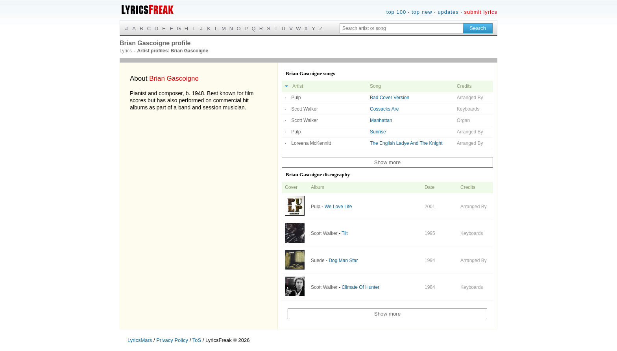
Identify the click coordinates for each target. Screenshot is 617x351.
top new (422, 12)
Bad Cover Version (389, 97)
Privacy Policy (172, 340)
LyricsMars (139, 340)
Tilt (345, 233)
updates (448, 12)
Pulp (296, 97)
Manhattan (381, 120)
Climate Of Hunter (360, 287)
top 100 (396, 12)
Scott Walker (304, 109)
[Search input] (401, 28)
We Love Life (338, 206)
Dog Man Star (343, 260)
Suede (318, 260)
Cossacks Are (384, 109)
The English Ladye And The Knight (406, 143)
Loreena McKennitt (311, 143)
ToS (196, 340)
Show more (387, 162)
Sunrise (378, 132)
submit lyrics (480, 12)
